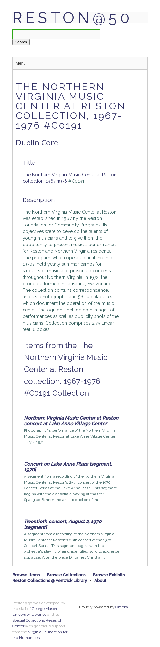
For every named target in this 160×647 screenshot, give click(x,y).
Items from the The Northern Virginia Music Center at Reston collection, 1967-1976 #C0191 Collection (65, 369)
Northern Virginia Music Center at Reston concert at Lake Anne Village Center (71, 421)
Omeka (121, 607)
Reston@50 (72, 18)
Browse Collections (66, 574)
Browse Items (26, 574)
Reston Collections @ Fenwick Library (49, 580)
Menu (20, 63)
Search (21, 42)
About (100, 580)
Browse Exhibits (109, 574)
